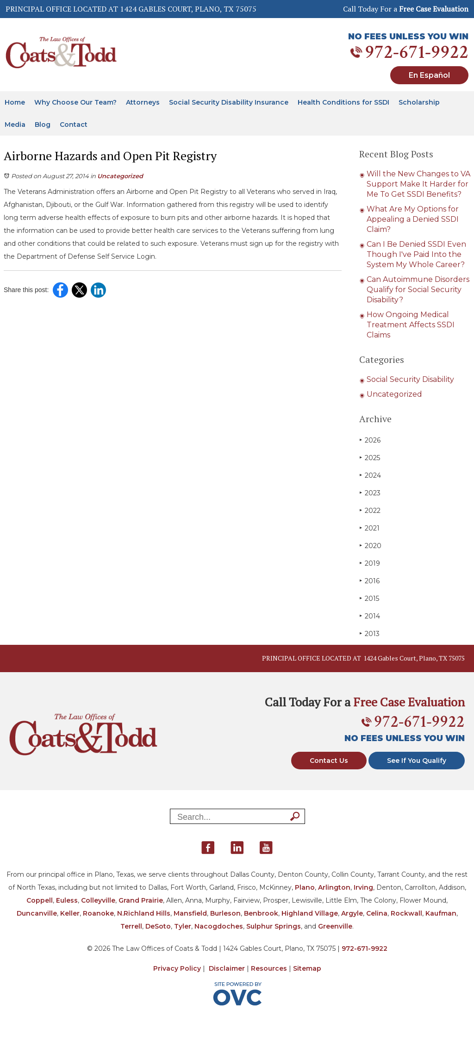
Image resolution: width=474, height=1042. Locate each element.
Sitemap (307, 968)
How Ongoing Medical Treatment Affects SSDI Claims (411, 324)
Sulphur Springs (273, 926)
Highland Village (309, 913)
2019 (369, 563)
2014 (369, 616)
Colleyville (98, 900)
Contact (73, 124)
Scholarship (419, 102)
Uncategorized (120, 176)
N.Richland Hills (143, 913)
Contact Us (329, 760)
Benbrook (261, 913)
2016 (369, 580)
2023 (369, 493)
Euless (67, 900)
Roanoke (98, 913)
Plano (305, 887)
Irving (363, 887)
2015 (369, 598)
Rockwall (406, 913)
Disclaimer (227, 968)
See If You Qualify (416, 760)
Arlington (334, 887)
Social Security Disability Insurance (228, 102)
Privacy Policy (177, 968)
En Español (429, 75)
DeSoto (158, 926)
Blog (42, 124)
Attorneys (143, 102)
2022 (369, 510)
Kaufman (440, 913)
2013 (369, 633)
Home (15, 102)
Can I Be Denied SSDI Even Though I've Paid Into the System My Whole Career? (416, 254)
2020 (370, 545)
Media (15, 124)
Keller (70, 913)
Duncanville (37, 913)
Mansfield (190, 913)
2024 (370, 475)
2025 (369, 457)
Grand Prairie (140, 900)
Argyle (352, 913)
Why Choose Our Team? (75, 102)
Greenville (335, 926)
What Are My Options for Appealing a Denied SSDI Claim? (413, 219)
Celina (376, 913)
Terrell (131, 926)
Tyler (182, 926)
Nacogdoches (218, 926)
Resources (269, 968)
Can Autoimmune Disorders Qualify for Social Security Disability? (418, 289)
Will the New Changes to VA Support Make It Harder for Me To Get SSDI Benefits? (418, 184)
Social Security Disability (410, 379)
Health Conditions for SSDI (343, 102)
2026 (369, 440)
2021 (369, 528)
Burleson (225, 913)
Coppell (39, 900)
